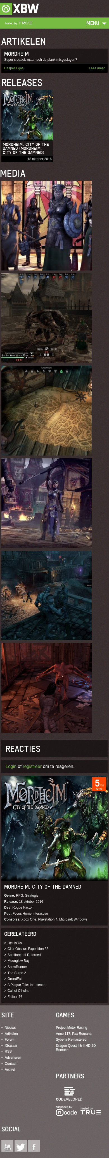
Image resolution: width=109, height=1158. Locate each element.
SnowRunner (17, 967)
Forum (10, 1039)
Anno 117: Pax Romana (73, 1034)
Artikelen (11, 1034)
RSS (8, 1051)
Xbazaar (11, 1046)
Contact (10, 1064)
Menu (92, 23)
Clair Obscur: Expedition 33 (28, 949)
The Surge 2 (17, 973)
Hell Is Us (15, 943)
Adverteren (13, 1058)
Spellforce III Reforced (24, 955)
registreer (32, 766)
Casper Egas (13, 68)
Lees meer (97, 68)
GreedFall (15, 979)
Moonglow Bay (19, 961)
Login (11, 766)
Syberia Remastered (71, 1039)
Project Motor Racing (71, 1028)
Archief (10, 1069)
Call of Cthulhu (19, 991)
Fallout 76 (15, 997)
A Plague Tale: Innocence (26, 985)
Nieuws (10, 1028)
